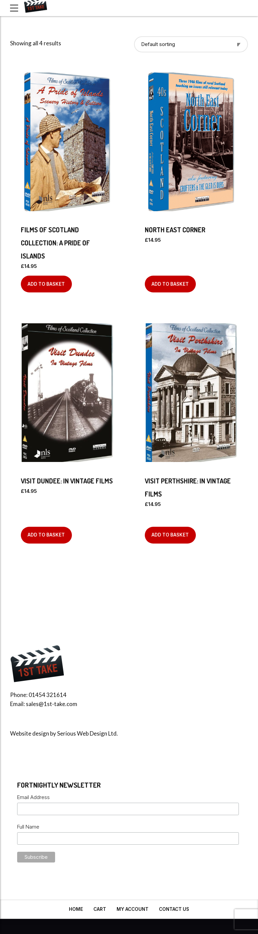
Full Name (28, 827)
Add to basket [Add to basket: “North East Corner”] (170, 284)
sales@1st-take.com (51, 703)
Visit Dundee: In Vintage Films (67, 480)
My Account (132, 909)
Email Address (33, 797)
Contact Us (174, 909)
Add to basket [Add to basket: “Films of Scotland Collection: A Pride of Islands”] (46, 284)
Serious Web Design (82, 733)
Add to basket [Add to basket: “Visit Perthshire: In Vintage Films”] (170, 535)
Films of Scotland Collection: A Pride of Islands (55, 242)
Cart (99, 909)
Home (76, 909)
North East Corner (175, 229)
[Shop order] (191, 44)
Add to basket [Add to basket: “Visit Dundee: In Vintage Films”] (46, 535)
